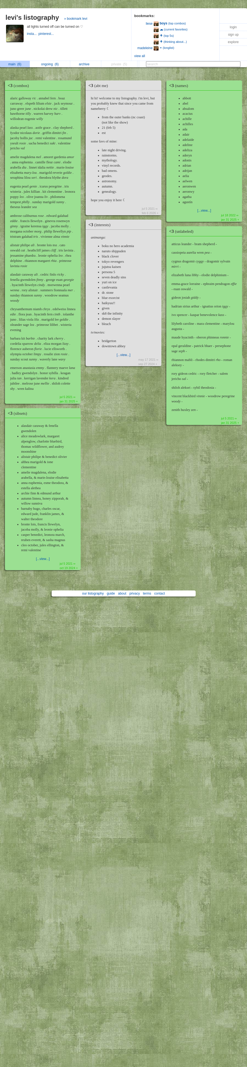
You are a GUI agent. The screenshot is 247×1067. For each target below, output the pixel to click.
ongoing (50, 64)
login (233, 27)
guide (111, 593)
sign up (233, 35)
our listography (93, 593)
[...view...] (43, 559)
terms (147, 593)
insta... (32, 34)
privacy (134, 593)
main (14, 64)
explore (233, 42)
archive (85, 64)
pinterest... (46, 34)
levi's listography (32, 17)
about (122, 593)
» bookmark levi (75, 19)
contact (159, 593)
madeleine (145, 48)
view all (139, 56)
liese (149, 24)
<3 (20, 85)
